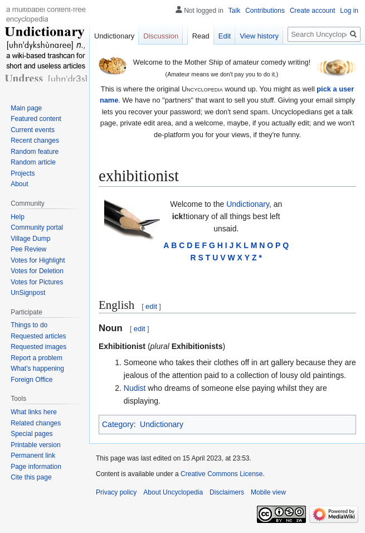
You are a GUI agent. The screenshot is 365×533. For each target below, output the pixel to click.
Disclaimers (227, 492)
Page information (36, 467)
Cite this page (31, 477)
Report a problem (36, 358)
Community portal (37, 227)
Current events (33, 130)
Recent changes (35, 140)
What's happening (37, 368)
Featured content (36, 119)
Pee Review (28, 249)
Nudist (135, 388)
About (19, 184)
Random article (33, 162)
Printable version (35, 445)
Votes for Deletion (37, 271)
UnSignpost (28, 293)
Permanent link (33, 455)
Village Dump (30, 239)
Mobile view (268, 492)
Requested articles (38, 336)
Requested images (38, 347)
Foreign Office (31, 380)
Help (18, 217)
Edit (224, 36)
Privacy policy (116, 492)
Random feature (35, 152)
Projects (23, 173)
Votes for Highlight (38, 260)
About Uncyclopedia (173, 492)
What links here (34, 412)
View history (259, 36)
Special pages (31, 434)
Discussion (160, 36)
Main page (26, 108)
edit (151, 306)
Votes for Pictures (37, 282)
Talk (234, 10)
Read (201, 36)
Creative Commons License (221, 474)
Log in (349, 10)
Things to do (29, 325)
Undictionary (247, 204)
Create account (312, 10)
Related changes (36, 423)
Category (118, 424)
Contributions (265, 10)
